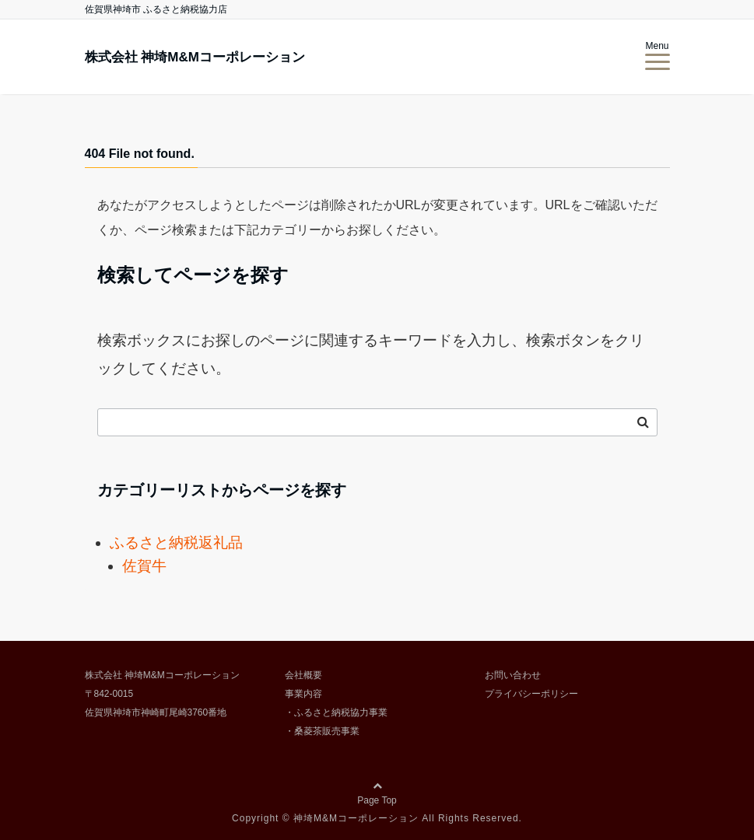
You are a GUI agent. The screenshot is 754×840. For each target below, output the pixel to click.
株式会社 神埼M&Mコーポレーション (195, 57)
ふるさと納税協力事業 (341, 712)
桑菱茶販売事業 (326, 731)
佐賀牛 (144, 566)
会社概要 (303, 675)
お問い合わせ (513, 675)
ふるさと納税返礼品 (176, 542)
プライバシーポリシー (531, 693)
